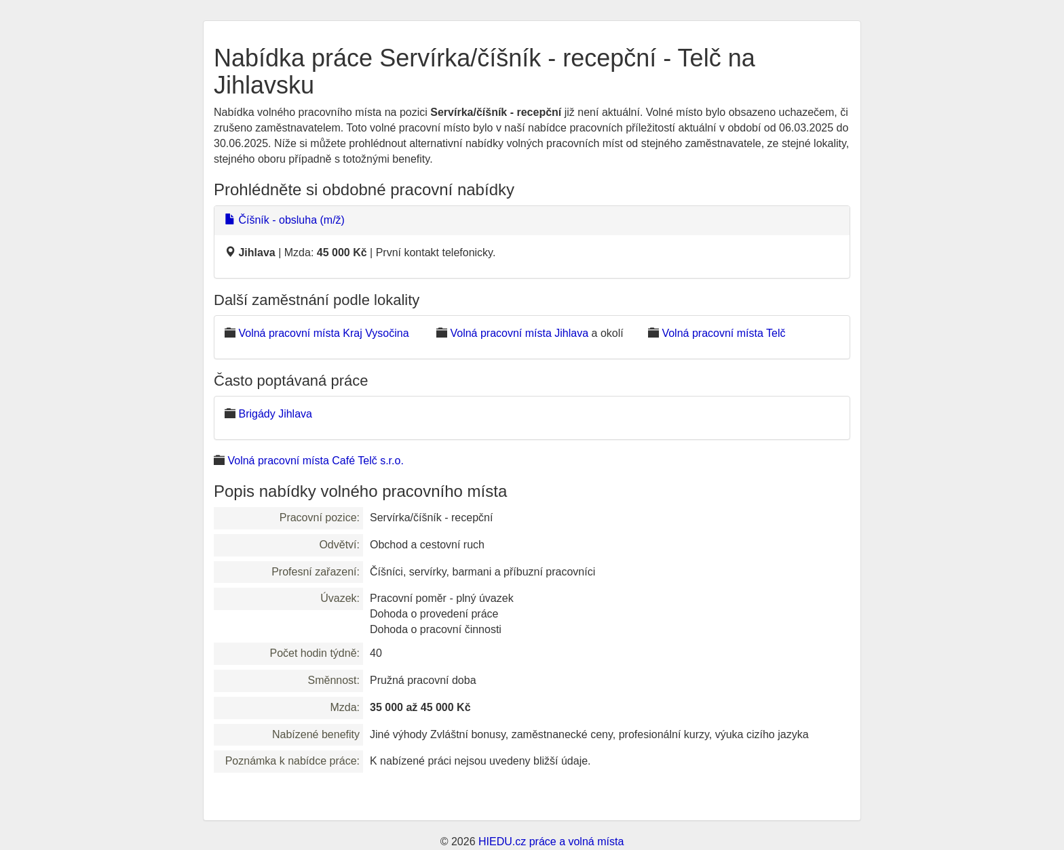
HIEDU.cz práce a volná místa (551, 841)
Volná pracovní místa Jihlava (519, 333)
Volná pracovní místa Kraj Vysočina (323, 333)
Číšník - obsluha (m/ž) (285, 220)
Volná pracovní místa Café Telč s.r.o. (315, 460)
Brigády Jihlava (275, 414)
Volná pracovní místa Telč (723, 333)
